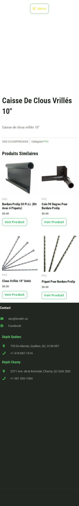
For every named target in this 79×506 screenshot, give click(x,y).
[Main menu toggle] (39, 9)
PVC (45, 141)
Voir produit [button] (15, 222)
